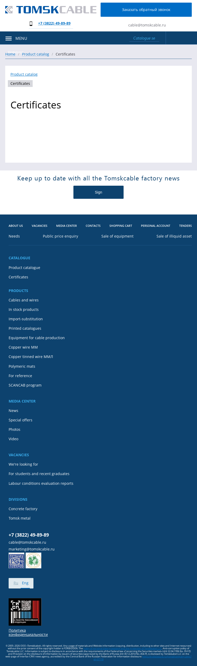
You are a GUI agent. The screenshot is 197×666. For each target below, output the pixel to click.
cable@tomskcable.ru (147, 25)
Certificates (20, 83)
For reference (20, 376)
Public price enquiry (60, 236)
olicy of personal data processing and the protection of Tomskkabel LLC (123, 648)
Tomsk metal (20, 518)
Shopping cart (120, 226)
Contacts (93, 226)
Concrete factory (23, 509)
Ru (16, 582)
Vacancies (40, 226)
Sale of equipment (117, 236)
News (13, 411)
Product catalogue (24, 268)
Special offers (20, 420)
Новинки (16, 51)
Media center (66, 226)
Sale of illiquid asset (174, 236)
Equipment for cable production (37, 338)
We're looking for (23, 464)
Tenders (185, 226)
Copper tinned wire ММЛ (31, 357)
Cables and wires (24, 300)
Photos (14, 429)
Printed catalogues (25, 328)
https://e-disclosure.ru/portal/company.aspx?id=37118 (143, 658)
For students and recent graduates (39, 474)
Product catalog (24, 74)
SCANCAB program (25, 385)
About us (16, 226)
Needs (14, 236)
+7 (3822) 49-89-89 (54, 23)
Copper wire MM (23, 347)
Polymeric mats (22, 366)
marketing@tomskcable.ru (32, 549)
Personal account (155, 226)
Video (13, 439)
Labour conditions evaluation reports (41, 483)
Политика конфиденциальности (28, 632)
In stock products (24, 309)
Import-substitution (26, 319)
